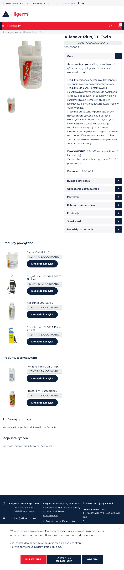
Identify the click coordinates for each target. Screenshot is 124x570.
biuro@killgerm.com (38, 3)
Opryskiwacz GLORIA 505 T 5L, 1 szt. (44, 278)
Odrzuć (92, 559)
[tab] (93, 56)
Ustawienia (33, 559)
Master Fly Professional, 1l (43, 390)
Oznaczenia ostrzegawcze (83, 188)
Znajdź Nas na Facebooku (59, 521)
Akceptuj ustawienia (64, 559)
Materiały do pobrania (80, 229)
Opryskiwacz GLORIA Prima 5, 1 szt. (44, 328)
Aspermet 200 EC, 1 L (40, 302)
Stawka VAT (74, 221)
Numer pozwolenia (78, 180)
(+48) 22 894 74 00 (13, 3)
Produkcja (73, 213)
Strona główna (10, 32)
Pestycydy (73, 197)
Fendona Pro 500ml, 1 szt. (43, 366)
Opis (70, 56)
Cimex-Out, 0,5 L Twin (40, 252)
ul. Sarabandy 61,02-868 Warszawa (24, 507)
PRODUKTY (11, 26)
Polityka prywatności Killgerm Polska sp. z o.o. (36, 547)
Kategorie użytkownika (81, 205)
